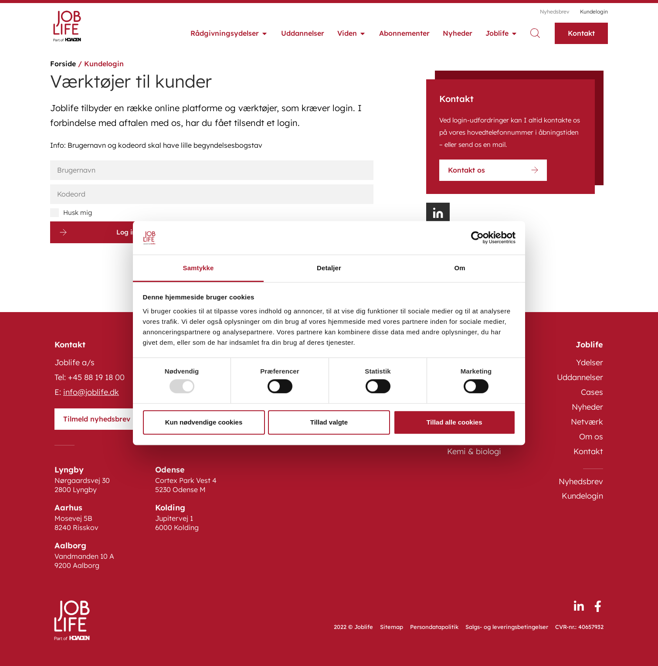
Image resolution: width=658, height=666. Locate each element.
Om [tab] (459, 268)
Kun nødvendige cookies (204, 422)
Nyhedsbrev (554, 11)
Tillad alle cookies (454, 422)
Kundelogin (594, 11)
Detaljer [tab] (329, 268)
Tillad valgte (329, 422)
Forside (63, 63)
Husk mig (71, 212)
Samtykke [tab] (198, 268)
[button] (438, 213)
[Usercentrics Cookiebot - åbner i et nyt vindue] (477, 238)
